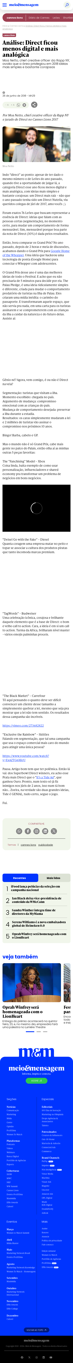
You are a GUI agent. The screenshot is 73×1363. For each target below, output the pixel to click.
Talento (45, 1125)
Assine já (36, 1080)
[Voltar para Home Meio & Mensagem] (27, 5)
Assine (44, 1228)
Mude (44, 1201)
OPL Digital (47, 1197)
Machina (45, 1177)
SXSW (9, 1174)
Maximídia (11, 1198)
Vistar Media (47, 1173)
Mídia (9, 1118)
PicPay (45, 1161)
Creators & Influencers (52, 1135)
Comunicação (13, 1110)
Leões (56, 17)
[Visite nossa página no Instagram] (37, 1357)
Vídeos (10, 1148)
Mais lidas (53, 878)
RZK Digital (47, 1205)
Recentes (19, 878)
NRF (9, 1182)
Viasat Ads (46, 1181)
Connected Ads (48, 1147)
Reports (10, 1164)
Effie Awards (12, 1202)
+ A (12, 104)
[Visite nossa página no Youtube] (51, 1357)
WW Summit (12, 1186)
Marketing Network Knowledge (21, 1267)
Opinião (10, 1126)
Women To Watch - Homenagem (21, 1271)
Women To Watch (14, 1134)
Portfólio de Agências (16, 1160)
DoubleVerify (47, 1209)
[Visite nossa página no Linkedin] (44, 1357)
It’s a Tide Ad (45, 777)
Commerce (46, 1151)
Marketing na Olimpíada (52, 1114)
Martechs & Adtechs (51, 1143)
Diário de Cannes (39, 17)
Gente (9, 1122)
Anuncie (45, 1236)
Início (5, 25)
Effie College (12, 1308)
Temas (12, 845)
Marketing (11, 1114)
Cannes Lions (15, 17)
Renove (45, 1232)
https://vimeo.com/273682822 (23, 725)
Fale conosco (47, 1244)
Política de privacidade (52, 1240)
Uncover (45, 1189)
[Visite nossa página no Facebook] (22, 1357)
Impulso (45, 1165)
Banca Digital (13, 1156)
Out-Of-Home (48, 1139)
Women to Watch (49, 1255)
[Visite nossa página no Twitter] (29, 1357)
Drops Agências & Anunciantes (50, 1120)
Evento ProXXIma (15, 1194)
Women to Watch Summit (18, 1232)
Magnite (45, 1185)
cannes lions (28, 845)
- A (7, 104)
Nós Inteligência (49, 1169)
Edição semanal (48, 1251)
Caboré (10, 1206)
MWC (9, 1178)
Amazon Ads (47, 1193)
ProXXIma (11, 1130)
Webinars (11, 1152)
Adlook (45, 1213)
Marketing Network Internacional (15, 1293)
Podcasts (11, 1144)
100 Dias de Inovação (51, 1110)
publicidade (45, 845)
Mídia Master (13, 1243)
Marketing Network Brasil (18, 1253)
